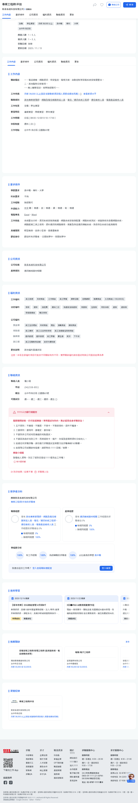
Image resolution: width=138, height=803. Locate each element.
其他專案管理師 (31, 100)
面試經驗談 (58, 778)
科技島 (56, 755)
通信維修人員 (97, 100)
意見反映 (73, 781)
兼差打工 (29, 763)
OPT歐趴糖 (58, 763)
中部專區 (29, 755)
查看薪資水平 (89, 94)
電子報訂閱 (74, 773)
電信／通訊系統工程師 (78, 100)
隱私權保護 (74, 777)
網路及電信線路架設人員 (53, 100)
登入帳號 (106, 568)
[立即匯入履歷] (85, 4)
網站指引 (73, 758)
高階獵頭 (29, 767)
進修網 (56, 774)
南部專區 (29, 759)
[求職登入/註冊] (105, 4)
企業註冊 (43, 755)
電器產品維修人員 (115, 100)
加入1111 (74, 765)
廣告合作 (43, 767)
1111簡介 (74, 762)
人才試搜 (43, 763)
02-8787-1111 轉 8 (95, 782)
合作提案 (73, 769)
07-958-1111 (124, 781)
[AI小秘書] (109, 14)
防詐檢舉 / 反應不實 (23, 472)
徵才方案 (43, 759)
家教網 (28, 770)
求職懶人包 (43, 472)
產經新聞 (57, 770)
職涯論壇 (57, 767)
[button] (5, 782)
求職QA (29, 774)
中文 (26, 208)
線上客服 (43, 770)
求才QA (43, 774)
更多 (128, 642)
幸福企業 (57, 759)
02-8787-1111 (125, 773)
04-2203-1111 (125, 777)
